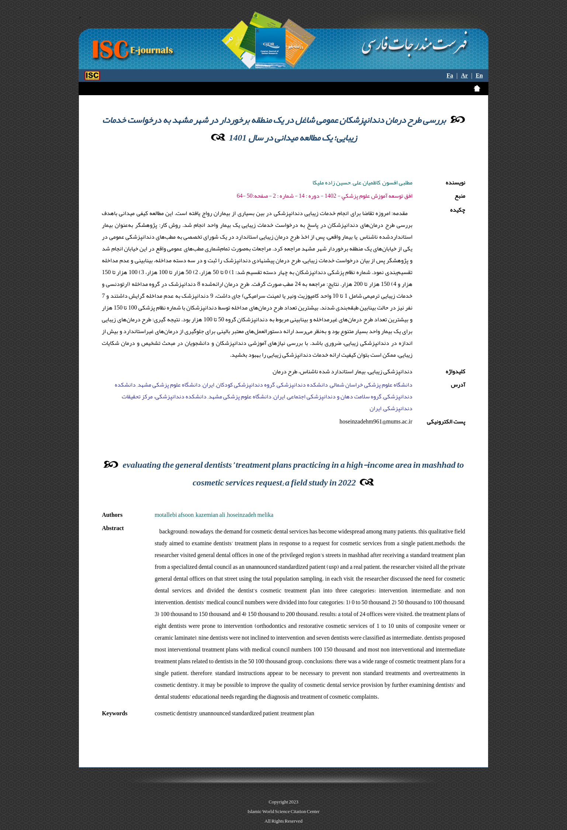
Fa (450, 76)
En (479, 76)
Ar (464, 76)
